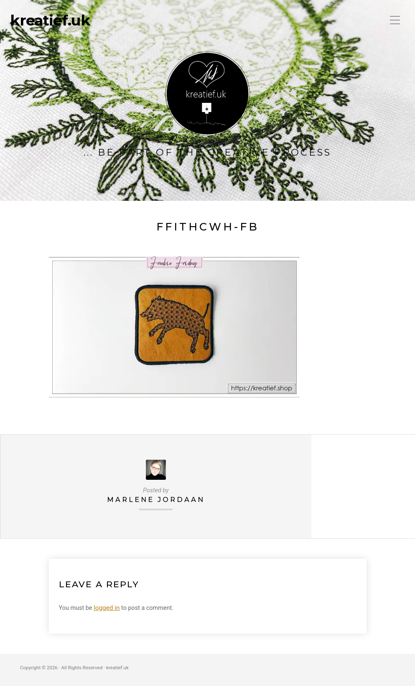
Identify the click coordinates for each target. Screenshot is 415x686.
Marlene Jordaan (155, 499)
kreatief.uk (50, 20)
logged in (106, 607)
